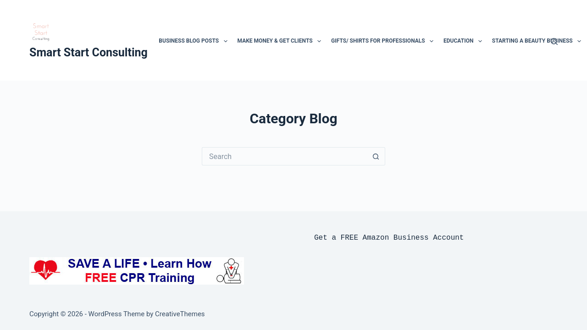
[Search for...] (284, 156)
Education (463, 41)
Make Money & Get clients (280, 41)
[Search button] (376, 156)
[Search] (554, 41)
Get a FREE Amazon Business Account (389, 238)
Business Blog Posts (194, 41)
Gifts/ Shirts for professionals (383, 41)
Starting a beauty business (537, 41)
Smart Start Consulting (88, 52)
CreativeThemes (180, 314)
